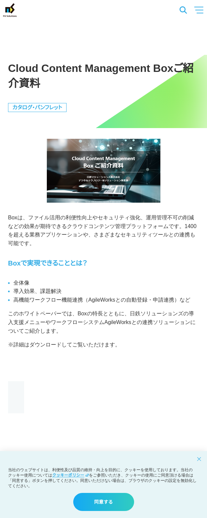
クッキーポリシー (70, 475)
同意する (103, 502)
